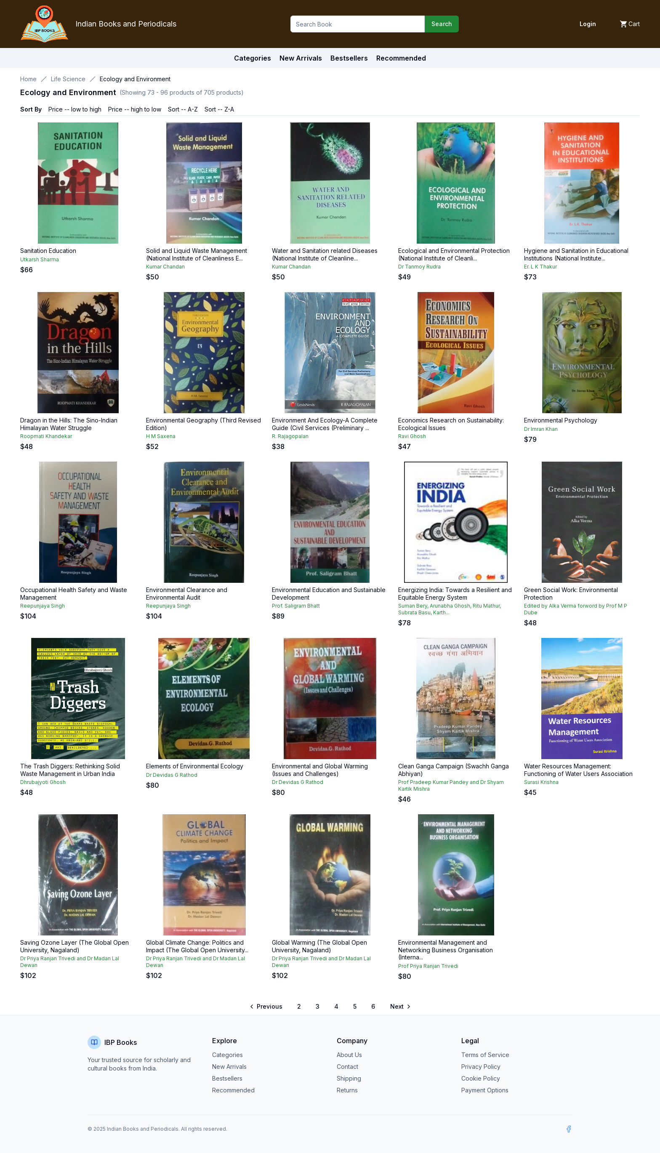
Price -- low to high (74, 109)
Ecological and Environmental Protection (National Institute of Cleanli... (454, 254)
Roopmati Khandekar (46, 436)
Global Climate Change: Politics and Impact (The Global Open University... (197, 946)
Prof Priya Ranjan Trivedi (428, 966)
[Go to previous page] (266, 1006)
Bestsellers (227, 1078)
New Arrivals (229, 1066)
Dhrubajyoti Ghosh (43, 782)
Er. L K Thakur (540, 266)
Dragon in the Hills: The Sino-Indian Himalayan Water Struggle (68, 424)
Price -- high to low (134, 109)
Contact (347, 1066)
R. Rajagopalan (290, 436)
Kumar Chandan (165, 266)
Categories (252, 58)
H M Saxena (161, 436)
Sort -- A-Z (183, 109)
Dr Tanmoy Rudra (419, 266)
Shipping (349, 1078)
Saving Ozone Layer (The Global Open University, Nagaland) (74, 946)
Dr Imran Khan (541, 429)
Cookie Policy (480, 1078)
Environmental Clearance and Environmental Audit (186, 593)
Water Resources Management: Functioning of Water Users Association (578, 769)
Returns (347, 1090)
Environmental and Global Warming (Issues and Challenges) (320, 769)
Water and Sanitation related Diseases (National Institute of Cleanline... (325, 254)
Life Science (68, 78)
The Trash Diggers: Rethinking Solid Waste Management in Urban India (70, 769)
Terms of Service (485, 1054)
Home (28, 78)
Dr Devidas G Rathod (171, 775)
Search (441, 23)
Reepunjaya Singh (42, 606)
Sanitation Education (48, 250)
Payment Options (484, 1090)
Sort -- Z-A (219, 109)
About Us (349, 1054)
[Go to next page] (399, 1006)
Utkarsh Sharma (39, 259)
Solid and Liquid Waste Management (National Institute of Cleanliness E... (196, 254)
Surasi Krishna (541, 782)
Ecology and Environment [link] (135, 78)
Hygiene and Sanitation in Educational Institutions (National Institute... (576, 254)
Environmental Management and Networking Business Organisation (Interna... (445, 950)
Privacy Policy (480, 1066)
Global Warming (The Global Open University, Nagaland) (319, 946)
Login (588, 23)
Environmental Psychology (560, 420)
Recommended (233, 1090)
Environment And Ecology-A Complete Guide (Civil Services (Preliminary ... (325, 424)
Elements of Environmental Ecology (194, 766)
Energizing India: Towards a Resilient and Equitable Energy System (455, 593)
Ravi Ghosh (412, 436)
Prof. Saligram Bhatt (296, 606)
